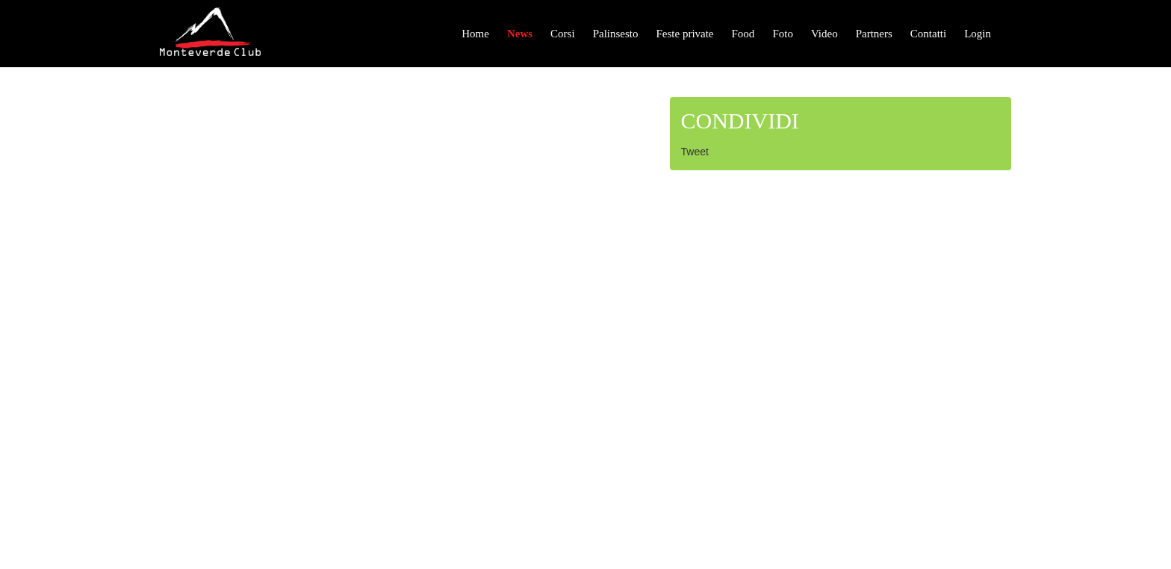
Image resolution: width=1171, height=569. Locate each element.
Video (824, 34)
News (519, 34)
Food (743, 34)
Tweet (695, 152)
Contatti (928, 34)
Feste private (684, 34)
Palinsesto (616, 34)
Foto (782, 34)
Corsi (562, 34)
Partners (874, 34)
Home (475, 34)
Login (977, 34)
